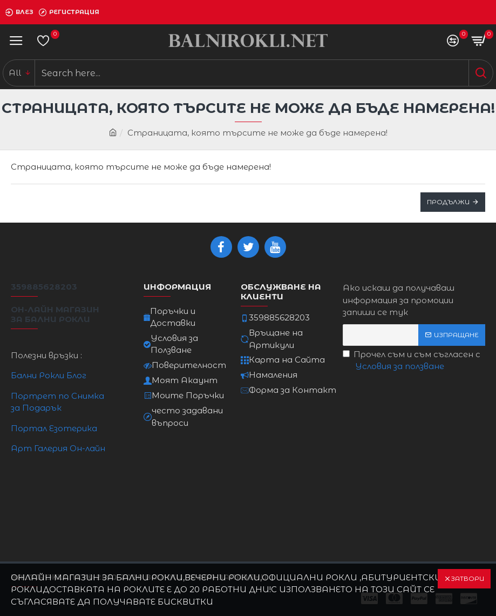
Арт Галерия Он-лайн (58, 448)
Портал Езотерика (54, 428)
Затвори (467, 578)
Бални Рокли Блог (48, 375)
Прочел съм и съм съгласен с (411, 361)
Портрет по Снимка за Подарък (57, 402)
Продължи (448, 202)
